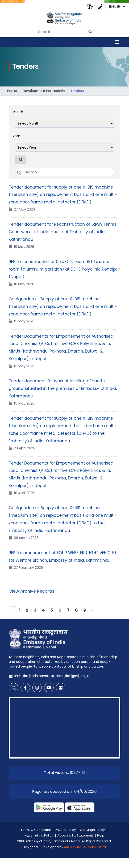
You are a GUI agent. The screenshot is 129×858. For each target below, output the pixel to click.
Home (12, 89)
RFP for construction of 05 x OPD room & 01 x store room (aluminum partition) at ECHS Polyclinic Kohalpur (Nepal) (64, 268)
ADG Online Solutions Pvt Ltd (85, 846)
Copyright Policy (92, 828)
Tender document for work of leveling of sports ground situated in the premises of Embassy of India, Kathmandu (63, 387)
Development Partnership (44, 89)
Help (100, 834)
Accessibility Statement (75, 834)
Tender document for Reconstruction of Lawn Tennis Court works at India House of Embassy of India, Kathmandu (62, 230)
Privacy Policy (65, 828)
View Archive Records (31, 590)
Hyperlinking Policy (39, 834)
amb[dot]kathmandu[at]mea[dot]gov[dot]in (51, 675)
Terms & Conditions (36, 828)
